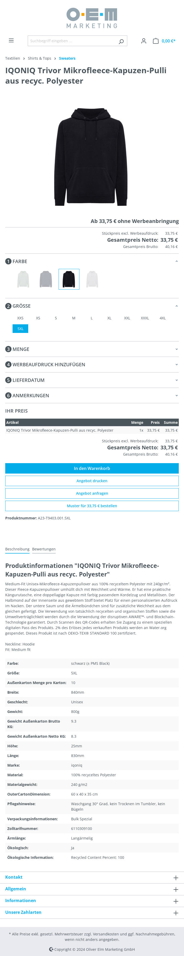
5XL (21, 328)
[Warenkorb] (164, 41)
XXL (127, 317)
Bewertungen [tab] (44, 549)
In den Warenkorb (92, 468)
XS (38, 317)
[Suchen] (121, 40)
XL (109, 317)
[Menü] (11, 40)
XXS (20, 317)
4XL (163, 317)
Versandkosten (106, 934)
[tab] (17, 549)
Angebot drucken (92, 480)
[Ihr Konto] (144, 41)
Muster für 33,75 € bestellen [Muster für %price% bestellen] (92, 505)
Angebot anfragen (92, 493)
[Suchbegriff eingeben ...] (71, 40)
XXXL (145, 317)
